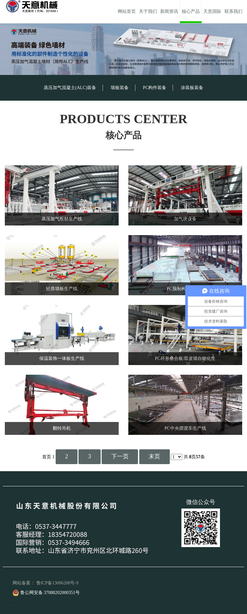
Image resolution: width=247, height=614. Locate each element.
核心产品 (191, 11)
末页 (154, 456)
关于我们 (148, 11)
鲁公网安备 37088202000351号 (46, 592)
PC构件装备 (154, 87)
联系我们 (233, 11)
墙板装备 (120, 87)
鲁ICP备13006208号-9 (57, 583)
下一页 (120, 456)
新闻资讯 (169, 11)
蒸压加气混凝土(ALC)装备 (70, 87)
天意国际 (212, 11)
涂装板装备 (192, 87)
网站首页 (127, 11)
